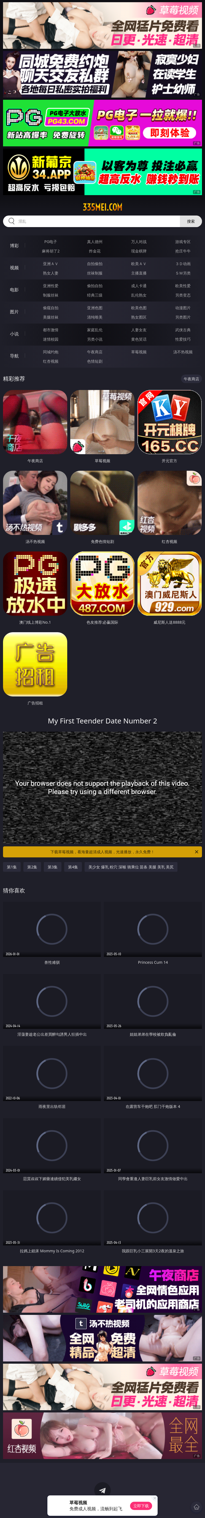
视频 (14, 268)
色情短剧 (94, 361)
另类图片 (183, 317)
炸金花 (95, 251)
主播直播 (139, 273)
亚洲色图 (94, 307)
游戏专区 (183, 241)
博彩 (14, 246)
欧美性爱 (183, 285)
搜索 (191, 221)
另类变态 (183, 295)
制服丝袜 (50, 295)
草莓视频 (139, 351)
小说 (14, 334)
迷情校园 (50, 339)
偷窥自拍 (50, 307)
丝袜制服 (94, 273)
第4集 (73, 867)
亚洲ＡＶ (50, 263)
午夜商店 (94, 351)
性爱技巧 (183, 339)
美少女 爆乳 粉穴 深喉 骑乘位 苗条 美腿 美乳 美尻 (131, 867)
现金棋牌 (139, 251)
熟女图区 (139, 317)
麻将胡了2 (51, 251)
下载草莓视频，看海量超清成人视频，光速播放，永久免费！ (124, 852)
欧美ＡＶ (139, 263)
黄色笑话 (139, 339)
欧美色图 (139, 307)
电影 (14, 290)
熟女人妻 (50, 273)
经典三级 (94, 295)
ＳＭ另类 (183, 273)
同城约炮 (50, 351)
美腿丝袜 (50, 317)
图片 (14, 312)
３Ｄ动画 (183, 263)
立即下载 (141, 1505)
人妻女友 (139, 329)
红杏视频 (50, 361)
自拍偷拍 (94, 263)
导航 (14, 356)
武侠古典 (183, 329)
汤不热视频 (183, 351)
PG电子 (50, 241)
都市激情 (50, 329)
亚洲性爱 (50, 285)
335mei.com (102, 207)
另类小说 (94, 339)
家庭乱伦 (94, 329)
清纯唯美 (94, 317)
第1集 (12, 867)
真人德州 (94, 241)
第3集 (53, 867)
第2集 (32, 867)
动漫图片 (183, 307)
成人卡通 (139, 285)
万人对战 (139, 241)
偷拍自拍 (94, 285)
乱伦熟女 (139, 295)
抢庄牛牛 (183, 251)
